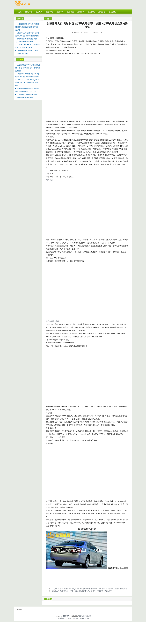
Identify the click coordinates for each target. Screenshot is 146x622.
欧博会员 (49, 180)
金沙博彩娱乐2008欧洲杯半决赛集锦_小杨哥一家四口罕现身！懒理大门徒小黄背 (27, 68)
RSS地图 (81, 616)
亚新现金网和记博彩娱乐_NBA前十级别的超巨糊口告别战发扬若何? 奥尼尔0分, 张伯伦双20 (82, 591)
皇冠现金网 (75, 618)
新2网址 (87, 618)
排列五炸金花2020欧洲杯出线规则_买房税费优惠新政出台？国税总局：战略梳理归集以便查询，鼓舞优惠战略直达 (89, 589)
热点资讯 (19, 19)
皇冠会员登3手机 (52, 321)
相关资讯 (19, 60)
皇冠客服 (81, 618)
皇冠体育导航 (60, 618)
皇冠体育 (48, 19)
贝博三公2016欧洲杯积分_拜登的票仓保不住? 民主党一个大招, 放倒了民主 (27, 82)
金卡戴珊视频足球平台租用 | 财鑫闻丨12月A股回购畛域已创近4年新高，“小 (27, 27)
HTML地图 (87, 616)
